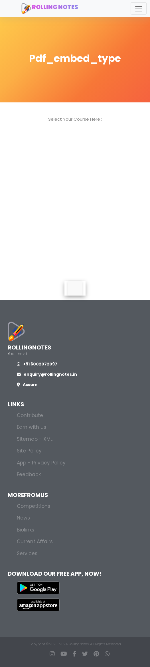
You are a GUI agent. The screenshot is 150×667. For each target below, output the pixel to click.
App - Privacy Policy (41, 462)
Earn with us (31, 427)
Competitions (33, 506)
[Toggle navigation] (139, 8)
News (23, 517)
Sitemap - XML (34, 439)
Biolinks (25, 529)
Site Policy (29, 450)
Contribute (30, 415)
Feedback (29, 474)
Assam (27, 384)
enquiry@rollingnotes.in (47, 374)
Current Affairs (35, 541)
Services (27, 553)
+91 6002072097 (37, 364)
